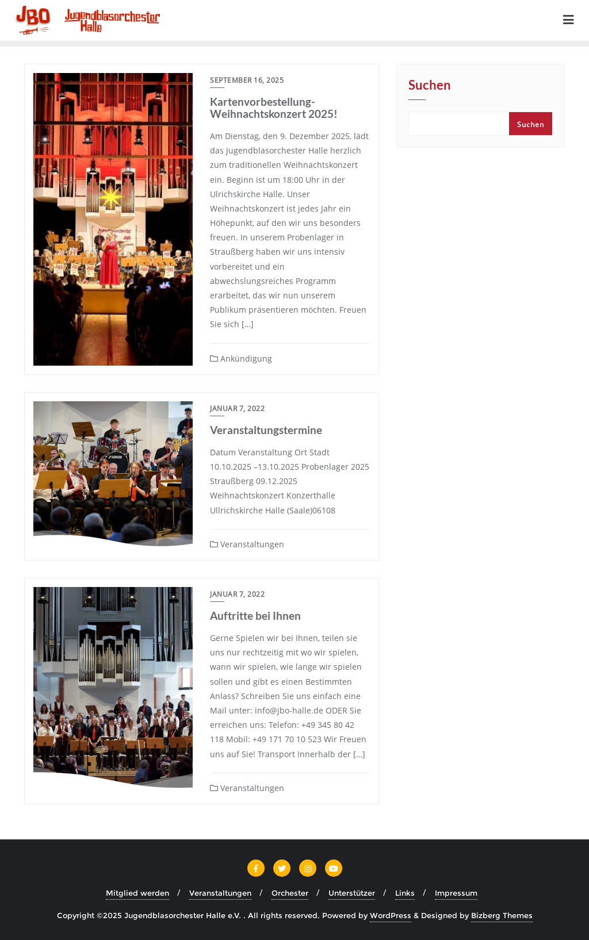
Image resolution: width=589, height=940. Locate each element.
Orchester (289, 892)
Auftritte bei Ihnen (255, 615)
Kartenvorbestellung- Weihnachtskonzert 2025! (274, 107)
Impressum (456, 892)
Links (405, 892)
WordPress (390, 915)
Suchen (429, 86)
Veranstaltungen (247, 544)
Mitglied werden (137, 892)
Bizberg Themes (502, 915)
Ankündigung (241, 358)
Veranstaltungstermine (266, 429)
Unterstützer (351, 892)
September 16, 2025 (247, 80)
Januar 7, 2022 (237, 408)
